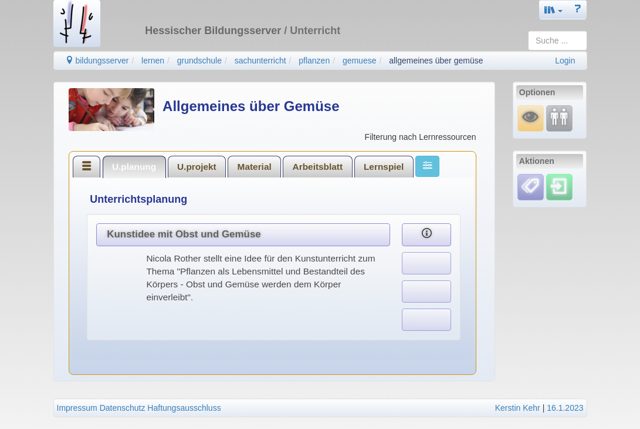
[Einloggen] (559, 186)
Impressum (77, 408)
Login (565, 60)
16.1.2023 (565, 408)
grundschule (199, 60)
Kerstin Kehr (517, 408)
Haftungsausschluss (184, 408)
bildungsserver (97, 60)
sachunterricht (260, 60)
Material (255, 167)
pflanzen (314, 60)
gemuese (360, 60)
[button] (554, 10)
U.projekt (196, 167)
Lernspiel (384, 167)
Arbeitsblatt (318, 167)
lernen (152, 60)
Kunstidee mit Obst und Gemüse (184, 234)
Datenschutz (122, 408)
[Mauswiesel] (530, 118)
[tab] (87, 166)
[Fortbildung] (559, 118)
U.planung (134, 167)
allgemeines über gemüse (436, 60)
